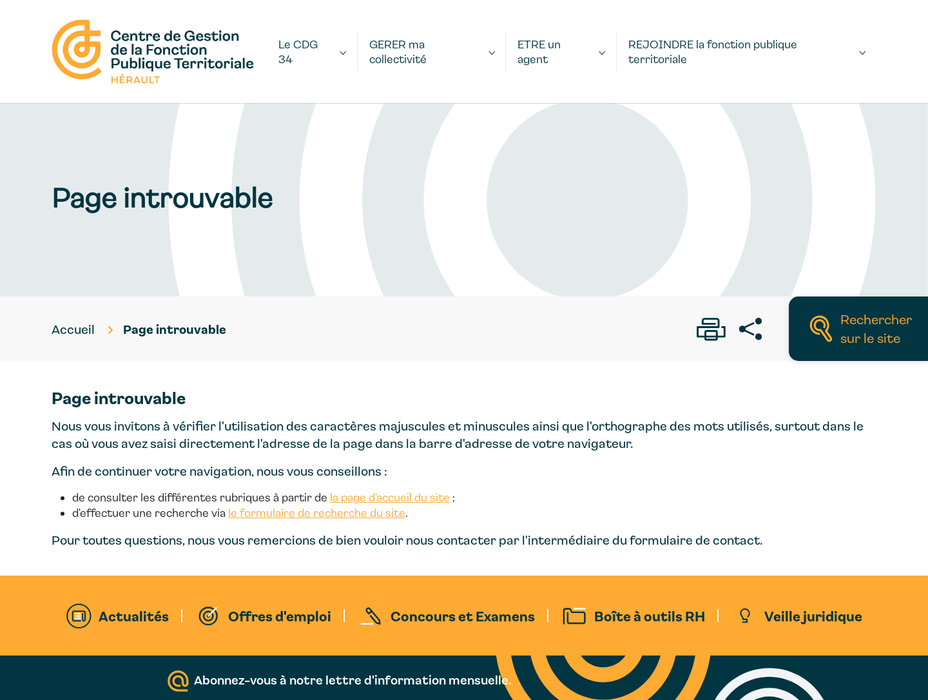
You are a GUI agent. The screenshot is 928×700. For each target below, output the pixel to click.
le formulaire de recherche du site (316, 513)
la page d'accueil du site (390, 497)
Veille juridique (813, 616)
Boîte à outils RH (649, 616)
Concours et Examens (463, 616)
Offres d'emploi (279, 616)
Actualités (134, 616)
